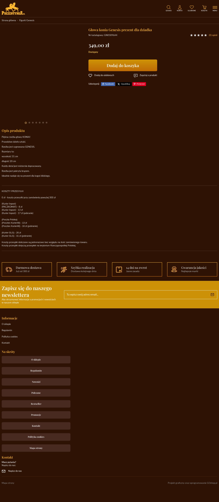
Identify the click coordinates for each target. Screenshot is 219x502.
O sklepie (6, 324)
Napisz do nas (15, 471)
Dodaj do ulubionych (104, 75)
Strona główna (9, 20)
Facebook (109, 84)
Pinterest (141, 84)
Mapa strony (36, 447)
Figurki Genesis (26, 20)
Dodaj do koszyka (123, 65)
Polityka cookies (10, 337)
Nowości (36, 381)
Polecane (36, 392)
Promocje (36, 414)
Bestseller (36, 403)
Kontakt (6, 343)
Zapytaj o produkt (148, 75)
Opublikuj (125, 84)
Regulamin (7, 330)
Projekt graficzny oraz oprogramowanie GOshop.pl (192, 483)
